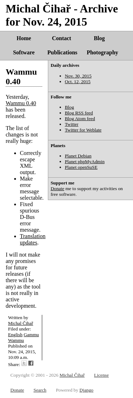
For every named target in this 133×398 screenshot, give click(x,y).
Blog (99, 38)
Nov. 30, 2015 (78, 76)
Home (24, 38)
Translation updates (32, 239)
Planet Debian (78, 155)
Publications (62, 52)
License (101, 375)
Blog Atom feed (80, 118)
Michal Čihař (20, 323)
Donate (58, 188)
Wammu (16, 340)
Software (24, 52)
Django (86, 390)
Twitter (71, 124)
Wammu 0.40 (21, 103)
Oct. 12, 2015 (78, 81)
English (15, 334)
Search (39, 390)
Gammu (31, 334)
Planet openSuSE (81, 167)
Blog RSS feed (79, 112)
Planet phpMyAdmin (85, 161)
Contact (61, 38)
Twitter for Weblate (83, 130)
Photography (102, 52)
